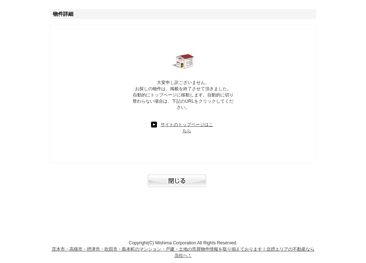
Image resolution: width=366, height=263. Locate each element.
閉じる (183, 184)
